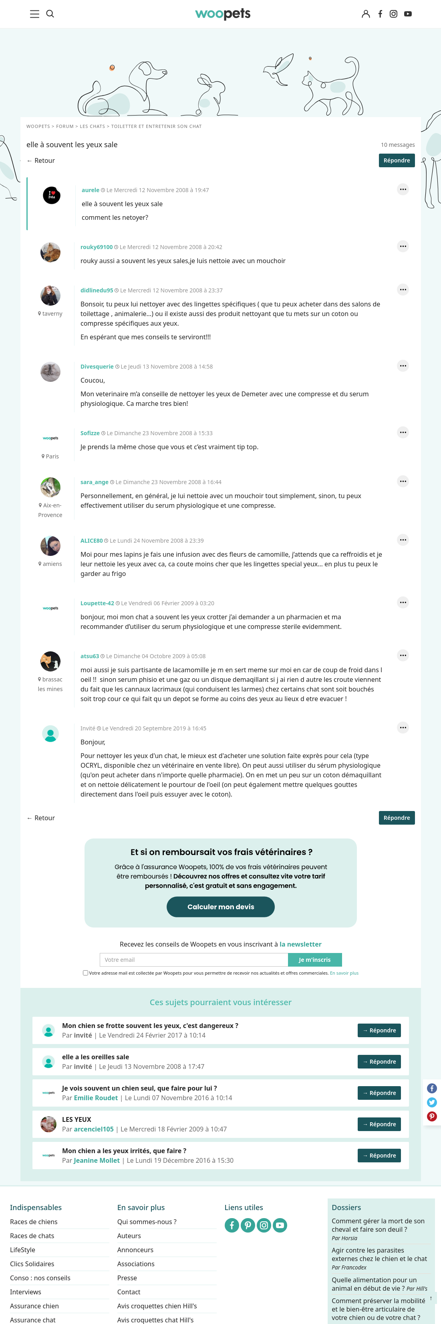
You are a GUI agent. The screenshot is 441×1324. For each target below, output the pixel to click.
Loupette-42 (50, 608)
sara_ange (50, 487)
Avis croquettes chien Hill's (157, 1306)
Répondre (396, 160)
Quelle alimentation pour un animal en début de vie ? (379, 1283)
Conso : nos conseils (40, 1277)
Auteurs (129, 1235)
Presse (127, 1277)
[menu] (36, 14)
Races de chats (32, 1235)
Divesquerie (50, 372)
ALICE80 (50, 546)
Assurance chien (34, 1306)
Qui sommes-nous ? (147, 1221)
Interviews (25, 1292)
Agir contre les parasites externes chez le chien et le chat (379, 1258)
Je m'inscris (314, 960)
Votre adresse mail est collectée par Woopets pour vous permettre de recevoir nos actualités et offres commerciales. (220, 973)
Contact (129, 1292)
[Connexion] (366, 14)
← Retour (40, 160)
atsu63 (50, 661)
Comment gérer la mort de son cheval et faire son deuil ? (378, 1229)
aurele (51, 195)
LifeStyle (22, 1249)
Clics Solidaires (32, 1263)
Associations (136, 1263)
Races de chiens (34, 1221)
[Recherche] (50, 14)
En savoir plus (344, 973)
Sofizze (50, 438)
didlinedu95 (50, 296)
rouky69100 (50, 252)
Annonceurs (135, 1249)
